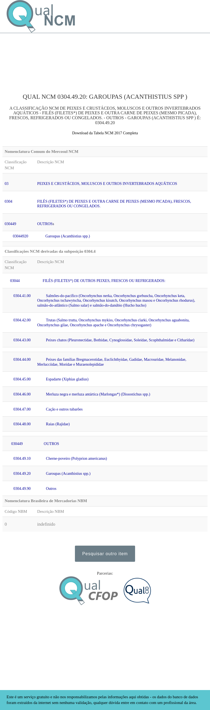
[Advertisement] (37, 60)
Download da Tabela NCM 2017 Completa (105, 133)
